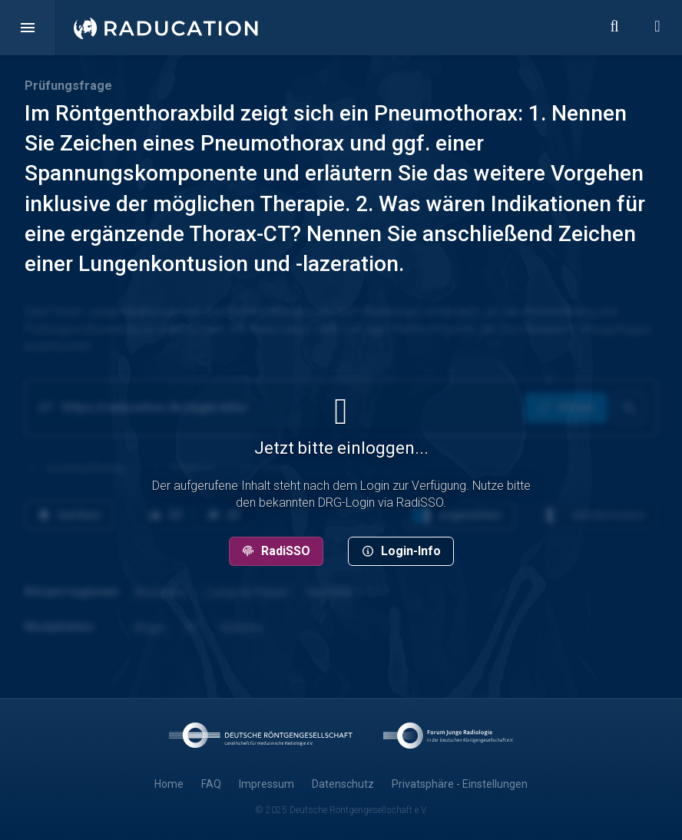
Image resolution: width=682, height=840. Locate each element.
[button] (27, 27)
